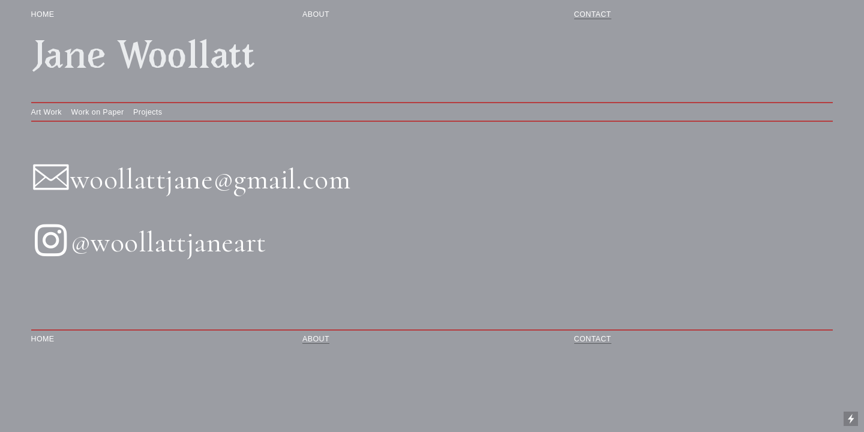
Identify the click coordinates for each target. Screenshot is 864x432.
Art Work (46, 112)
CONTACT (592, 14)
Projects (147, 112)
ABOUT (318, 14)
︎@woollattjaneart (148, 242)
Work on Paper (97, 112)
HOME (53, 14)
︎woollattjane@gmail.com (191, 179)
